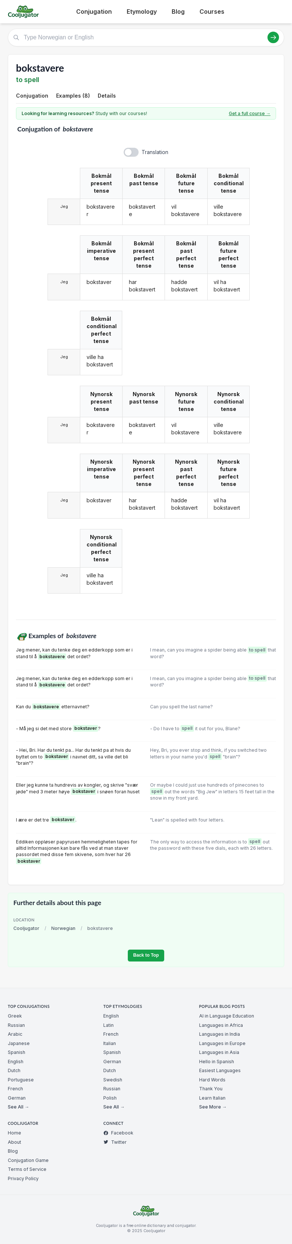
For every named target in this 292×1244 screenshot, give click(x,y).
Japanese (19, 1043)
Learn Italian (212, 1098)
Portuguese (21, 1080)
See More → (213, 1107)
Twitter (115, 1142)
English (15, 1061)
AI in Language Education (226, 1016)
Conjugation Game (28, 1160)
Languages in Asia (219, 1052)
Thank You (211, 1088)
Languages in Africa (221, 1025)
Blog (178, 11)
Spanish (16, 1052)
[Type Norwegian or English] (146, 37)
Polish (110, 1098)
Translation (155, 152)
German (17, 1098)
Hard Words (212, 1080)
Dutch (14, 1070)
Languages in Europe (222, 1043)
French (15, 1088)
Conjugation (94, 11)
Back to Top (146, 955)
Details (107, 95)
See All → (18, 1107)
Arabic (15, 1034)
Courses (211, 11)
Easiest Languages (220, 1070)
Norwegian (63, 928)
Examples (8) (73, 95)
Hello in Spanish (216, 1061)
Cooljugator (26, 928)
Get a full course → (249, 113)
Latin (108, 1025)
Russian (16, 1025)
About (14, 1142)
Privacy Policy (23, 1178)
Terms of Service (27, 1169)
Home (14, 1133)
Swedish (112, 1080)
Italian (109, 1043)
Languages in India (219, 1034)
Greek (15, 1016)
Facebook (118, 1133)
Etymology (142, 11)
